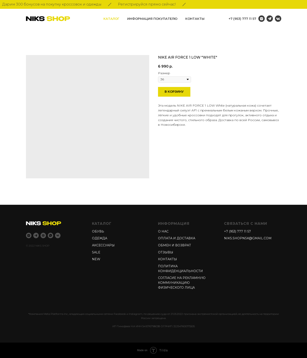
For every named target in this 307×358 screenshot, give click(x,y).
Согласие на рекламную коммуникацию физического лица (182, 282)
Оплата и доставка (176, 238)
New (96, 259)
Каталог (111, 19)
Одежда (99, 238)
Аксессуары (103, 245)
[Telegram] (36, 235)
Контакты (194, 19)
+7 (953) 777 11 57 (242, 19)
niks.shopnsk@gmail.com (248, 238)
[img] (278, 18)
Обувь (98, 231)
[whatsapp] (50, 235)
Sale (96, 252)
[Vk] (58, 235)
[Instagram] (28, 235)
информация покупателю (152, 19)
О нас (163, 231)
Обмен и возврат (174, 245)
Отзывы (165, 252)
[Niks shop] (43, 235)
